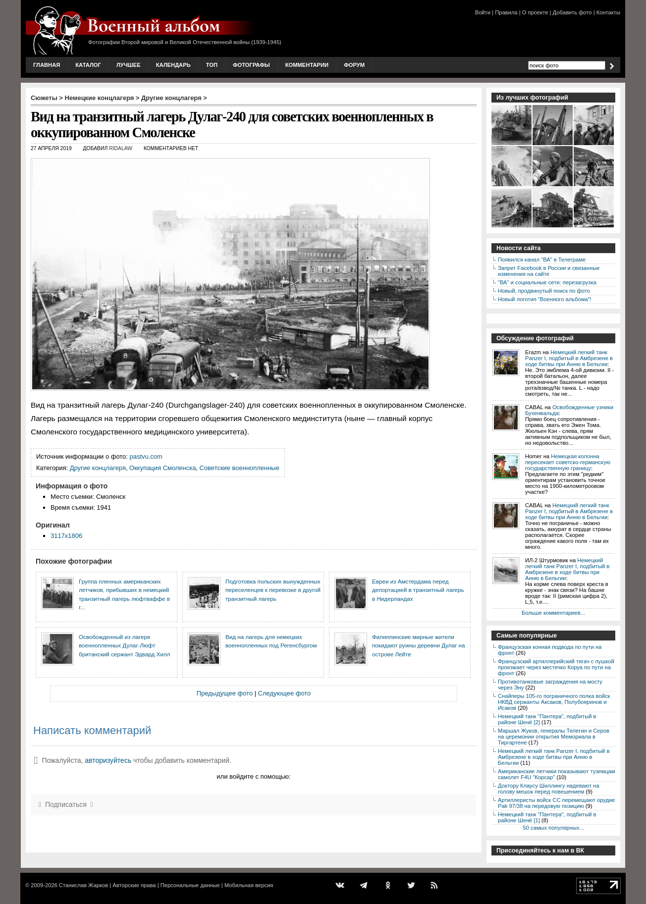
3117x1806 (66, 535)
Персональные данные (190, 885)
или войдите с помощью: (253, 776)
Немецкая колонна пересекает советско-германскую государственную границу (567, 462)
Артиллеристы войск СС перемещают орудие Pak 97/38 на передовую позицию (556, 803)
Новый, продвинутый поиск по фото (544, 291)
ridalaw (120, 148)
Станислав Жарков (83, 885)
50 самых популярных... (553, 828)
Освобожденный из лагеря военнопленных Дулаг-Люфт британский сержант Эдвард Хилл (124, 645)
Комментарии (306, 65)
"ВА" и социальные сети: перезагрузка (547, 282)
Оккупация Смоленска (162, 468)
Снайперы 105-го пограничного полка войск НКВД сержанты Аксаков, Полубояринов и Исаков (554, 702)
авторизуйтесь (108, 760)
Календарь (173, 65)
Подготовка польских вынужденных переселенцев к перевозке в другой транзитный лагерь (273, 590)
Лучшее (128, 65)
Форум (354, 65)
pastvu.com (146, 456)
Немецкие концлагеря (99, 98)
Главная (46, 65)
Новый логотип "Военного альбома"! (545, 299)
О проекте (535, 12)
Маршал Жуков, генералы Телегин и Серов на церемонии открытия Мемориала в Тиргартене (553, 736)
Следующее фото (284, 693)
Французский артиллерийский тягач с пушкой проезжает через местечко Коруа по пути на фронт (556, 667)
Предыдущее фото (225, 693)
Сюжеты (44, 98)
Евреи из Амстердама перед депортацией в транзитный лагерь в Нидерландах (418, 590)
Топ (211, 65)
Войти (482, 12)
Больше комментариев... (553, 613)
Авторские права (134, 885)
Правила (506, 12)
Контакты (608, 12)
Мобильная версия (248, 885)
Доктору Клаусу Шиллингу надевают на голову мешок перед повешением (548, 789)
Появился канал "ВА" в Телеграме (542, 260)
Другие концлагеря (171, 98)
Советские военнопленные (239, 468)
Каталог (88, 65)
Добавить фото (572, 12)
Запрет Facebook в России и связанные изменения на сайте (548, 271)
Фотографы (251, 65)
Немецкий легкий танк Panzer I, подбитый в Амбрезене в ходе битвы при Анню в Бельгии (569, 358)
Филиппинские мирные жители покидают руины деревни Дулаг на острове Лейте (418, 645)
